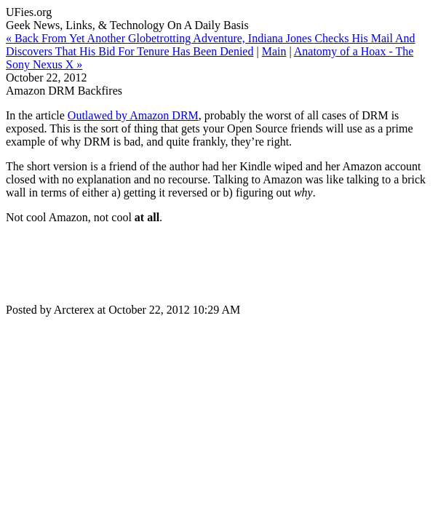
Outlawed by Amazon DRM (133, 115)
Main (274, 51)
